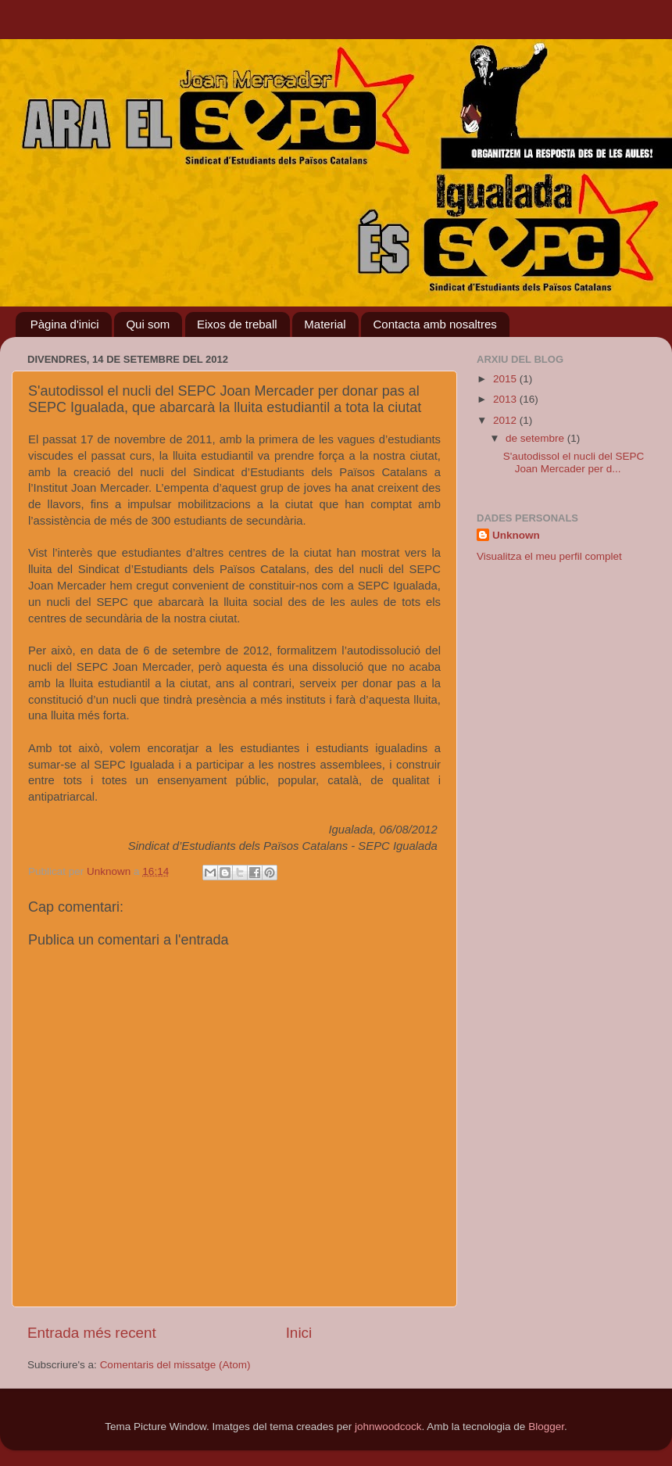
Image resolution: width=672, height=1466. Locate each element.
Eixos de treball (237, 324)
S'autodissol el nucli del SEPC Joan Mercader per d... (573, 462)
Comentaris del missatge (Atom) (175, 1365)
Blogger (546, 1426)
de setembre (536, 438)
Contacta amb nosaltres (434, 324)
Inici (299, 1332)
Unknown (516, 535)
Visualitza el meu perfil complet (549, 556)
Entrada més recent (91, 1332)
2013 (506, 399)
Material (324, 324)
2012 (506, 420)
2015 (506, 379)
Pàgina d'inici (64, 324)
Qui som (148, 324)
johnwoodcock (388, 1426)
